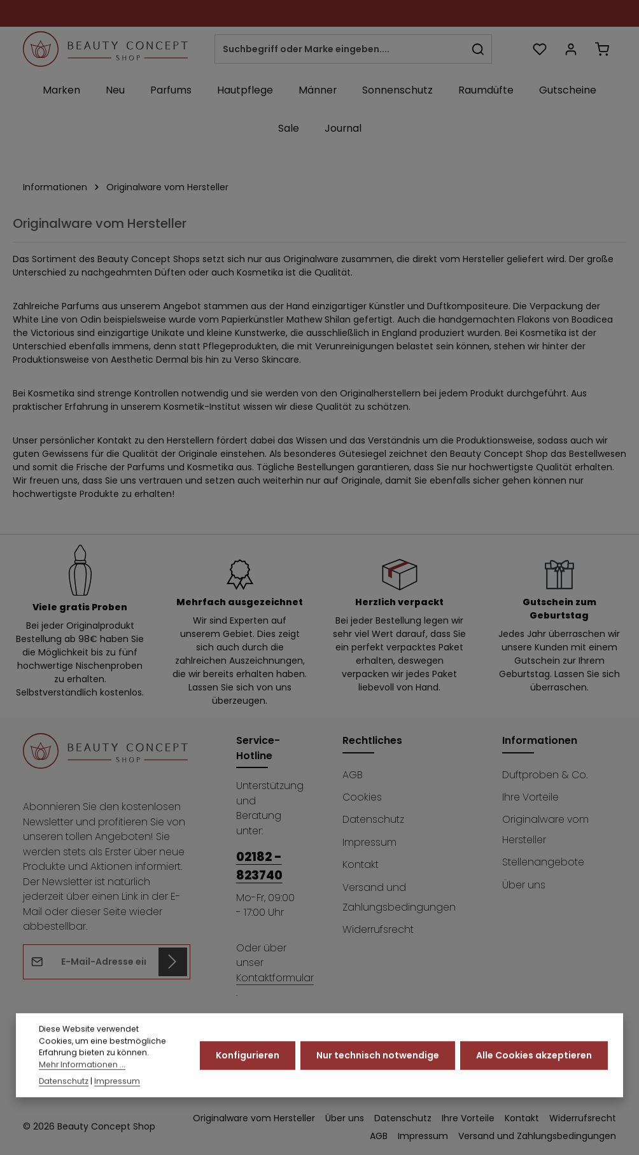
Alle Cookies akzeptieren (534, 1073)
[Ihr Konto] (570, 49)
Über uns (523, 885)
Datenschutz (373, 819)
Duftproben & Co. (544, 774)
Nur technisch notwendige (377, 1073)
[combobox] (339, 49)
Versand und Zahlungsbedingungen (399, 897)
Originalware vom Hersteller (545, 829)
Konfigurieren (247, 1073)
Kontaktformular (275, 977)
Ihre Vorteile (530, 797)
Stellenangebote (543, 862)
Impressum (369, 842)
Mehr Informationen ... (82, 1082)
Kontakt (360, 864)
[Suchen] (478, 49)
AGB (352, 774)
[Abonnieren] (172, 962)
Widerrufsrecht (378, 929)
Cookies (362, 797)
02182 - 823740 (259, 866)
